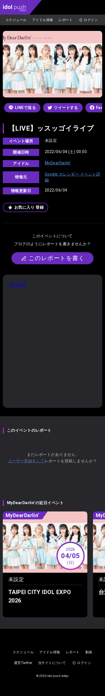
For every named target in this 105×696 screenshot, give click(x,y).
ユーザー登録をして (26, 461)
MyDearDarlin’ (58, 163)
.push (14, 8)
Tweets (17, 284)
